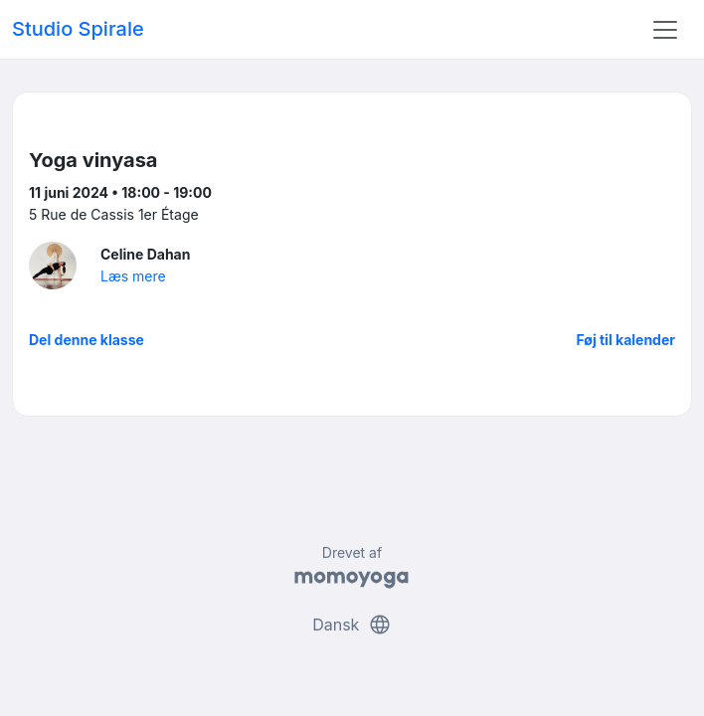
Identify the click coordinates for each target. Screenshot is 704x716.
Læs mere (133, 276)
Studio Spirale (78, 29)
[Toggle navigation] (665, 30)
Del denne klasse (86, 339)
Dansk (352, 624)
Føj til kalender (625, 339)
